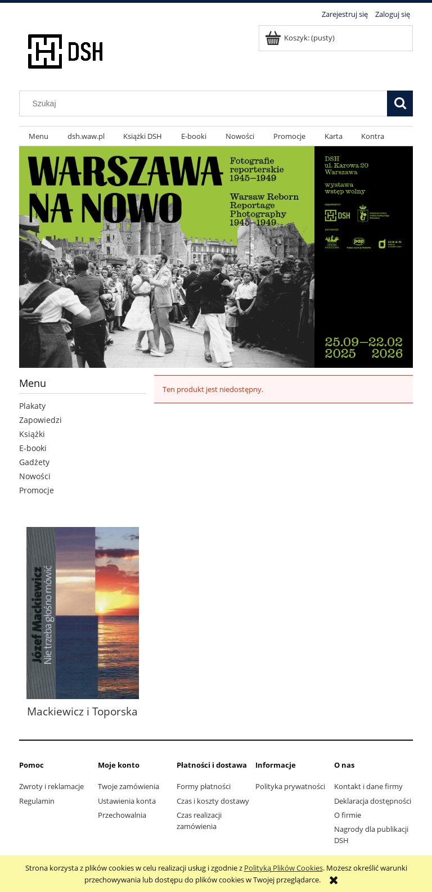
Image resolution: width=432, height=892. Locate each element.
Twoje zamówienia (128, 786)
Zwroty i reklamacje (51, 786)
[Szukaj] (400, 103)
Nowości (35, 476)
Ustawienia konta (127, 801)
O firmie (347, 815)
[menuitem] (38, 136)
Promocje (36, 490)
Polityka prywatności (290, 786)
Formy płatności (204, 786)
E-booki (33, 448)
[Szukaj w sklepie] (206, 103)
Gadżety (34, 462)
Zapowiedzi (40, 420)
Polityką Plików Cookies (283, 868)
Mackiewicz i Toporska (82, 711)
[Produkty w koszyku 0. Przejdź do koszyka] (301, 38)
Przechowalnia (122, 815)
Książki (32, 434)
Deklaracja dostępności (372, 801)
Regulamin (37, 801)
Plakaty (32, 405)
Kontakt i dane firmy (368, 786)
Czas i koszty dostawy (213, 801)
